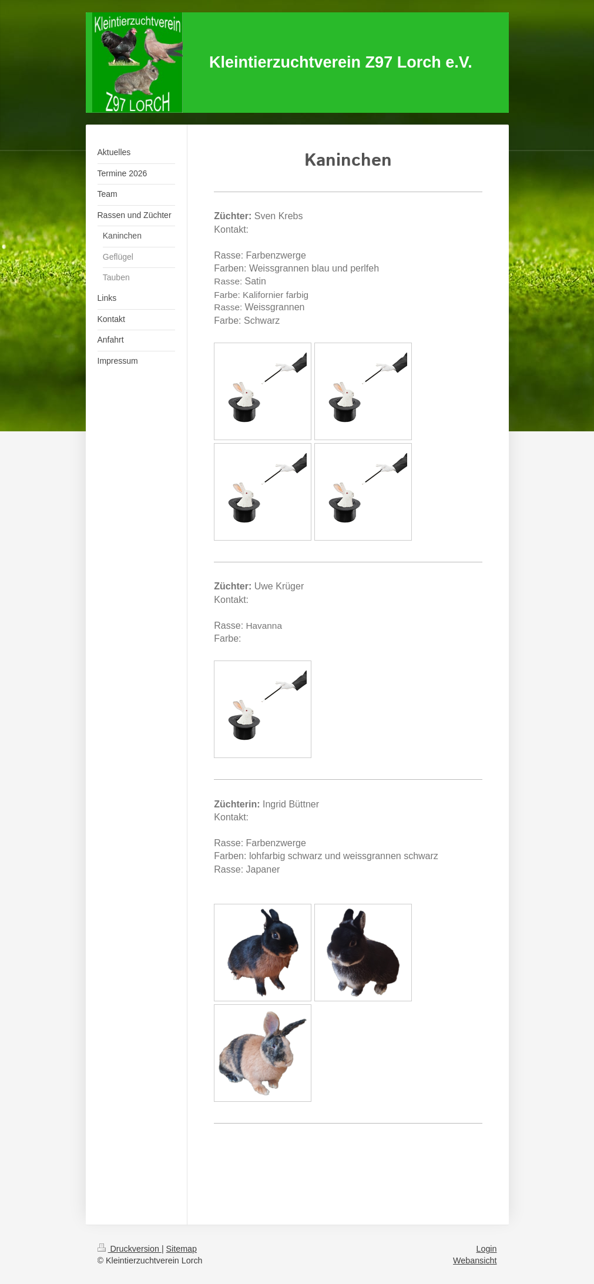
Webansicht (474, 1260)
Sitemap (181, 1248)
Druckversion (130, 1248)
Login (486, 1248)
